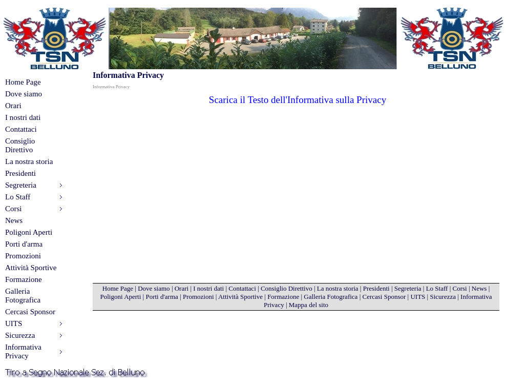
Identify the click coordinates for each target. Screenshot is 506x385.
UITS (417, 296)
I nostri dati (22, 117)
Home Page (23, 82)
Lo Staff (437, 288)
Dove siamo (23, 94)
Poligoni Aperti (28, 232)
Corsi (459, 288)
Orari (13, 106)
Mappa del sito (308, 305)
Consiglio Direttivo (20, 145)
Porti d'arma (24, 244)
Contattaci (21, 129)
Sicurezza (443, 296)
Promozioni (23, 256)
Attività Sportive (30, 268)
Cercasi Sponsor (30, 312)
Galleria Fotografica (22, 295)
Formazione (23, 279)
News (14, 220)
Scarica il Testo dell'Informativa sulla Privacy (297, 99)
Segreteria (407, 288)
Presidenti (20, 173)
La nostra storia (29, 161)
